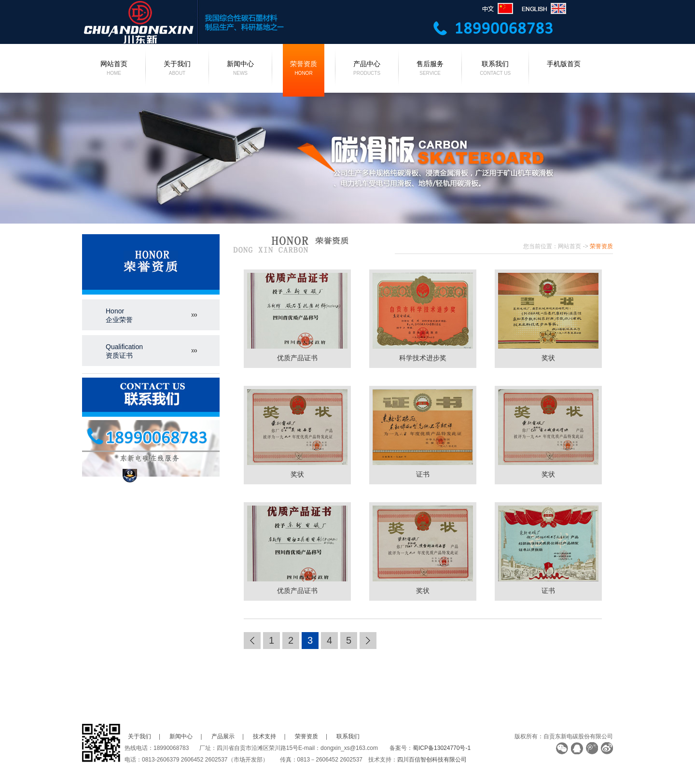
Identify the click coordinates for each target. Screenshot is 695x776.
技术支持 (264, 736)
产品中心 (366, 69)
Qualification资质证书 (124, 351)
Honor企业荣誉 (119, 315)
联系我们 (495, 69)
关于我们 (177, 69)
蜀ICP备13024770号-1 (442, 748)
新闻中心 (240, 69)
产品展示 (223, 736)
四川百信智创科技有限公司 (432, 759)
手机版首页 (564, 64)
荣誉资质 (303, 69)
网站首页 (113, 69)
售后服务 (430, 69)
